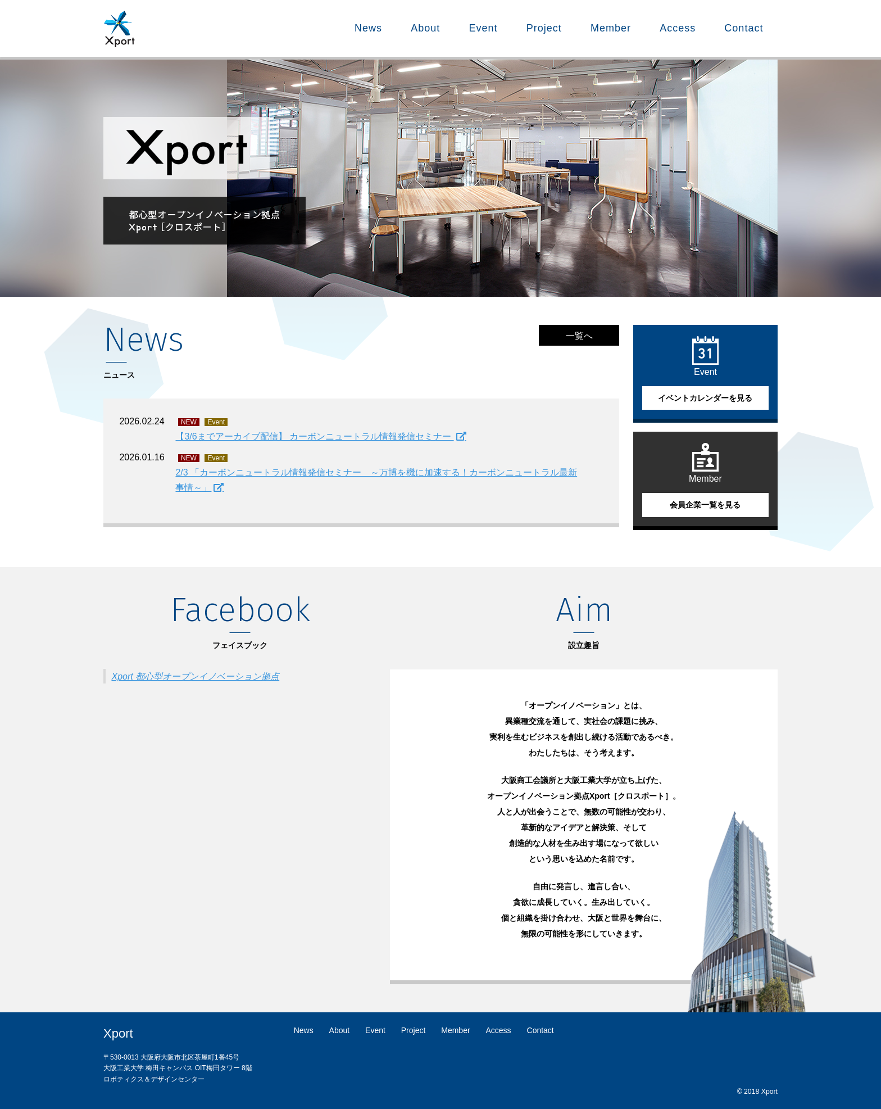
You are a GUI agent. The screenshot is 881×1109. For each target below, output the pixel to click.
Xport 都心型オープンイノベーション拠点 (195, 676)
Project (544, 28)
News (368, 28)
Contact (743, 28)
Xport (118, 1033)
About (425, 28)
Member (611, 28)
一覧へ (579, 336)
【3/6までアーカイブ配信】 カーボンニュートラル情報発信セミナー (314, 436)
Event (483, 28)
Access (678, 28)
